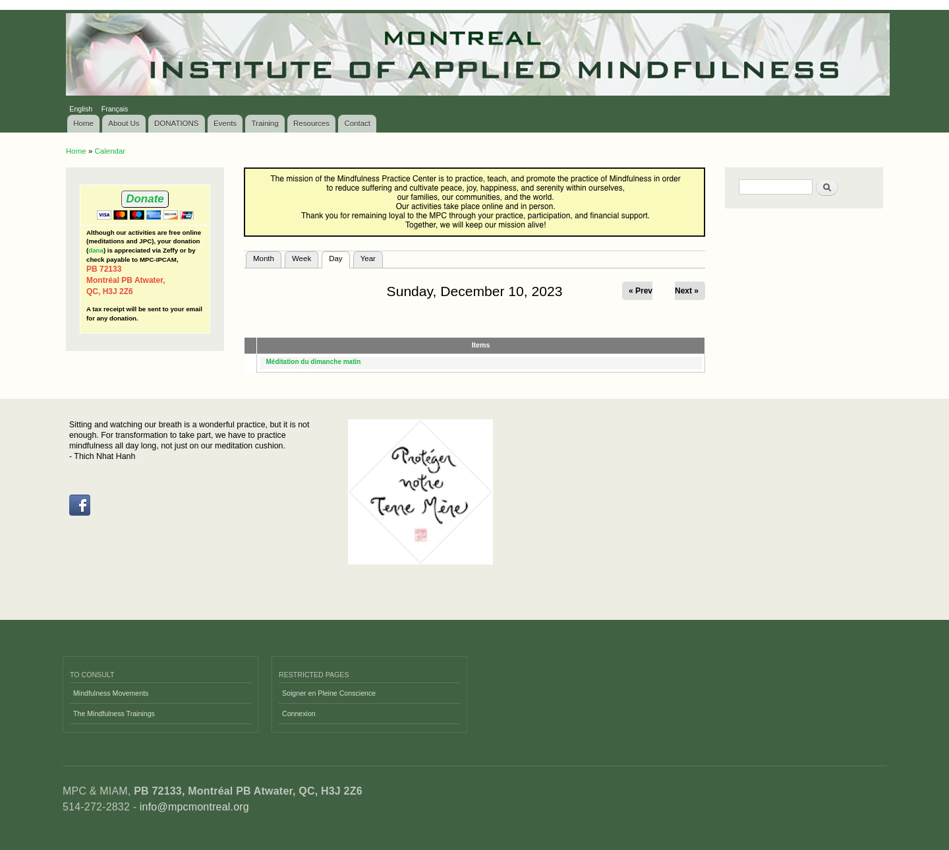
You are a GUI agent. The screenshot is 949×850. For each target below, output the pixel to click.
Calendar (109, 151)
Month (263, 258)
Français (115, 109)
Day (339, 257)
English (80, 109)
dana (95, 250)
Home (83, 123)
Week (301, 258)
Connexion (299, 713)
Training (265, 123)
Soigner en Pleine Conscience (329, 693)
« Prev (640, 290)
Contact (357, 123)
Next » (687, 290)
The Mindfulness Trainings (114, 713)
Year (368, 258)
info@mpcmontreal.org (194, 806)
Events (225, 123)
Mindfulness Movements (110, 693)
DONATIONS (176, 123)
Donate (144, 199)
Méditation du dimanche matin (313, 361)
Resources (311, 123)
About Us (123, 123)
